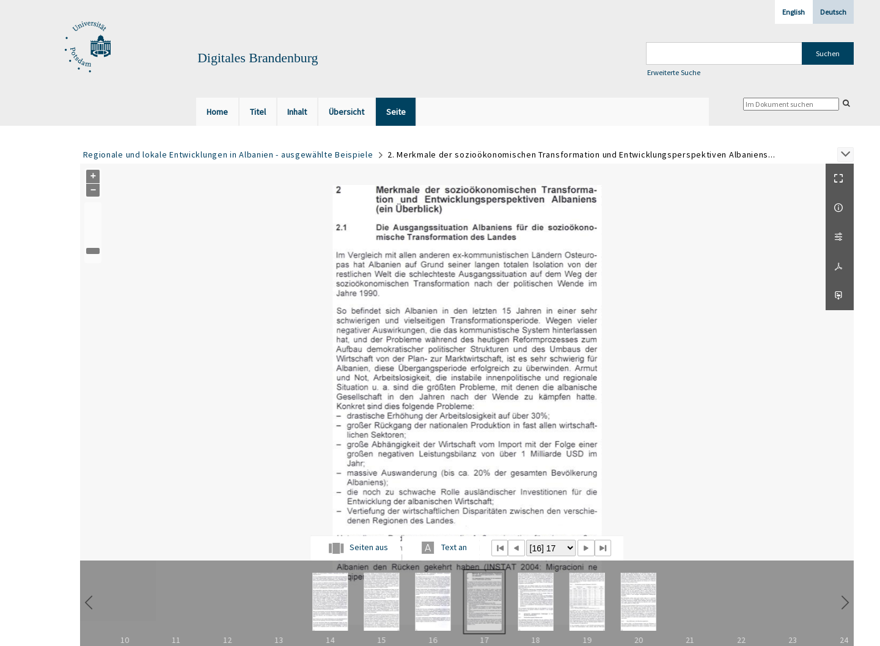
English (793, 11)
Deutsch (833, 11)
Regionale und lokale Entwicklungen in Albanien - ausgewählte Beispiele (228, 154)
